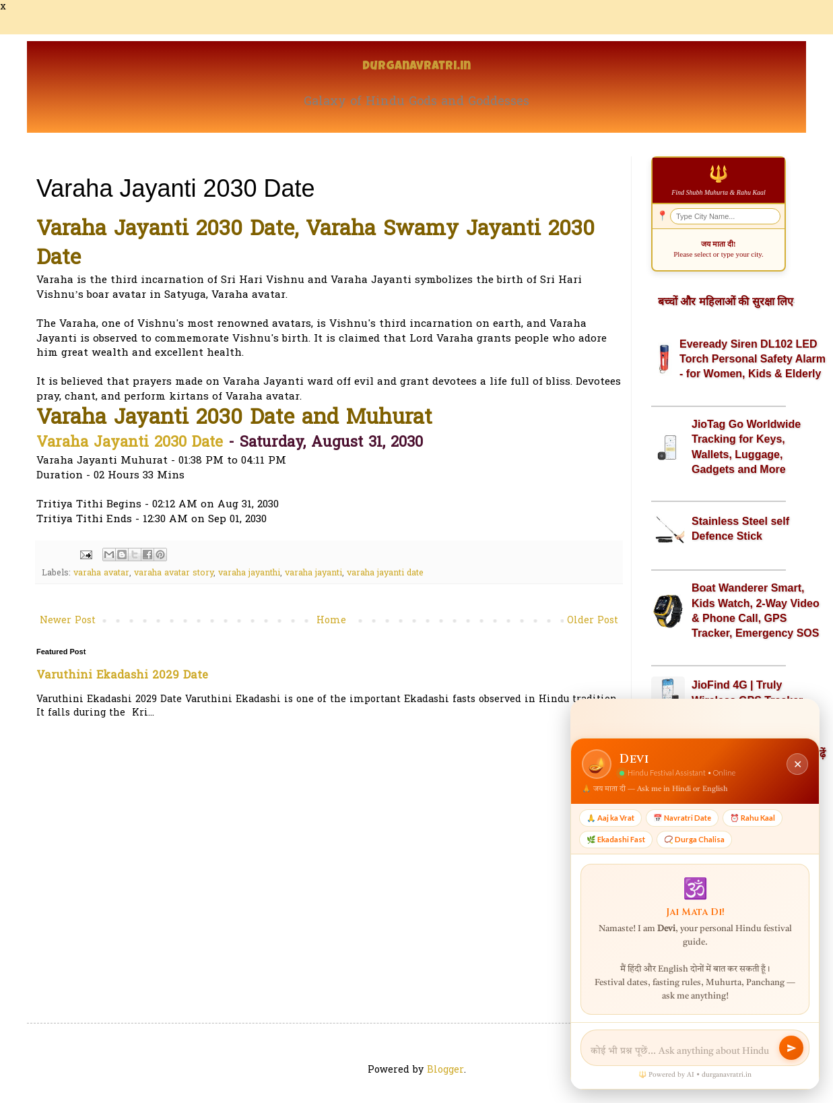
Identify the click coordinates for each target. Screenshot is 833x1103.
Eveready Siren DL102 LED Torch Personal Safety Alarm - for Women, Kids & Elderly (752, 359)
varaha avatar (101, 573)
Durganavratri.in (416, 67)
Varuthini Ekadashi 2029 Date (122, 676)
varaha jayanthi (249, 573)
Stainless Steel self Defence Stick (740, 528)
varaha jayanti (313, 573)
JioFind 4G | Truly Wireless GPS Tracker (747, 692)
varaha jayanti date (385, 573)
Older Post (592, 621)
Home (331, 621)
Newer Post (68, 621)
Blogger (445, 1070)
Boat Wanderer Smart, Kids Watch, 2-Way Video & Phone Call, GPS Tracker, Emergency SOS (756, 610)
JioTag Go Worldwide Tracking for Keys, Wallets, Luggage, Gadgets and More (746, 446)
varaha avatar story (173, 573)
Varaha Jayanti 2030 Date (129, 443)
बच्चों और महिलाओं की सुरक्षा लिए (725, 301)
